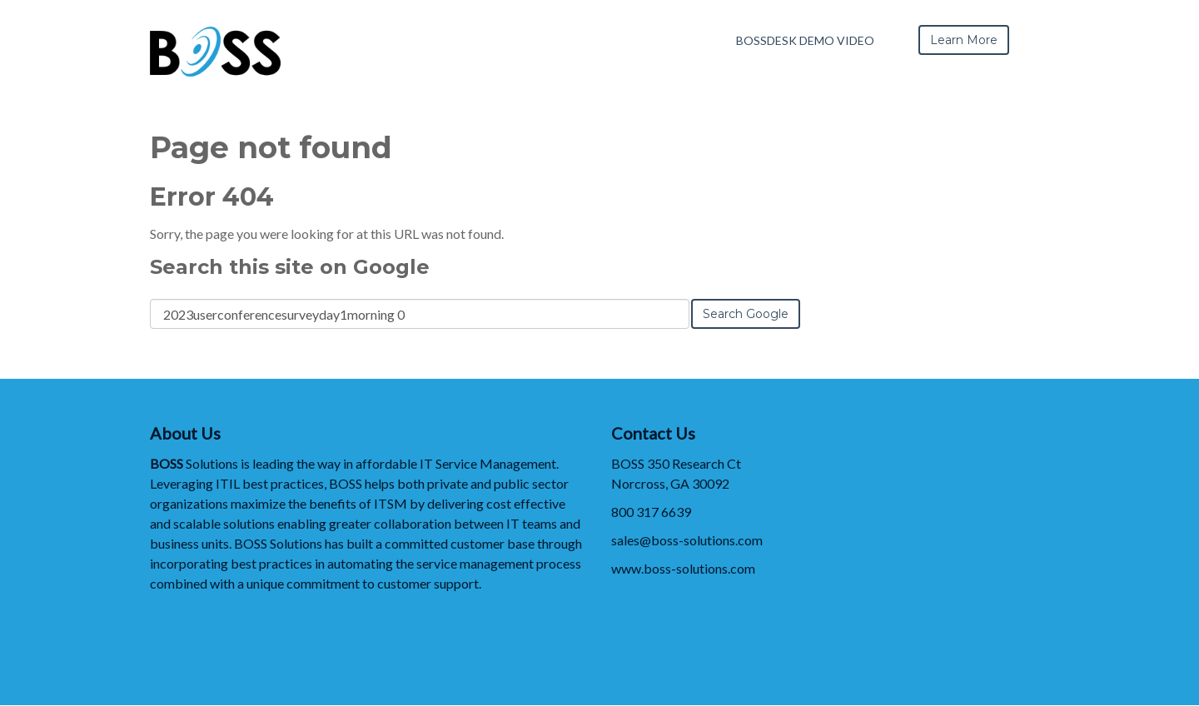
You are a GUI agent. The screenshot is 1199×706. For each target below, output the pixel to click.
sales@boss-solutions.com (687, 540)
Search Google (746, 313)
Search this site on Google (290, 267)
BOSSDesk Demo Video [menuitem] (805, 40)
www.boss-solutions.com (683, 568)
